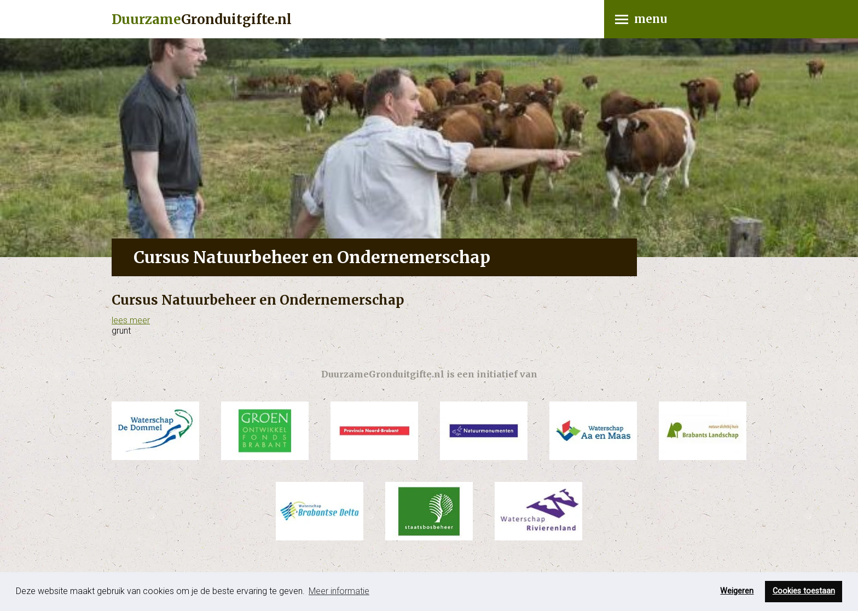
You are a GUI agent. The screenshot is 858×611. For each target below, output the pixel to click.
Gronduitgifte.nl (202, 19)
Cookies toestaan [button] (804, 591)
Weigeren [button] (736, 591)
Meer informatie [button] (339, 591)
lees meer (131, 320)
